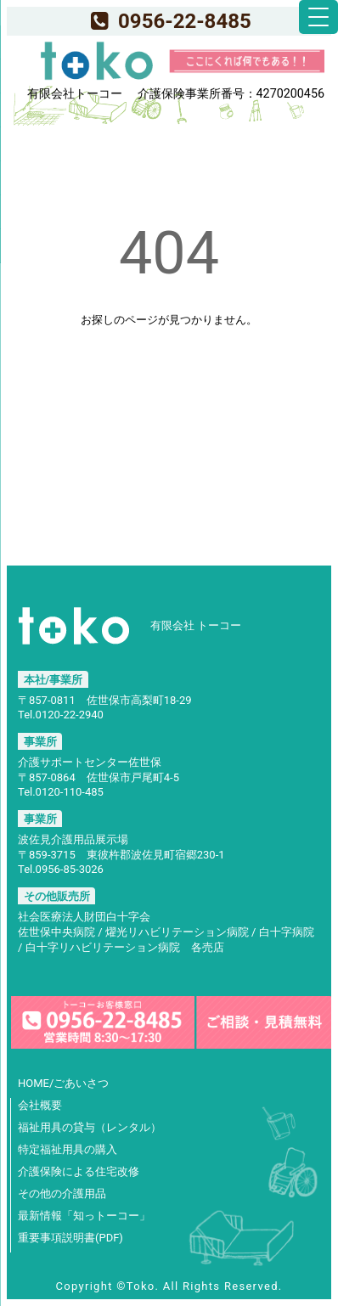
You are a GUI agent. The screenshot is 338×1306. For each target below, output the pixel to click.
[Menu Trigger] (318, 17)
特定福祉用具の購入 (67, 1149)
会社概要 (40, 1105)
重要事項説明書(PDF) (70, 1237)
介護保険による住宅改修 (78, 1171)
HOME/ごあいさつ (63, 1083)
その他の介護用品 (62, 1193)
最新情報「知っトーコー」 (84, 1215)
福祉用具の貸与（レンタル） (89, 1127)
